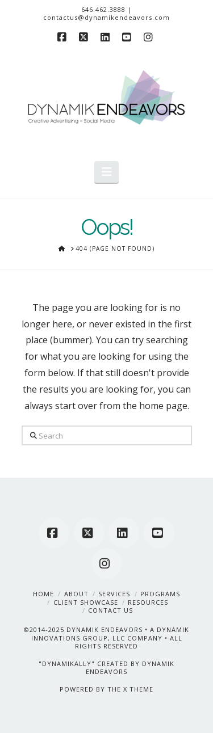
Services (114, 593)
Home (43, 593)
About (76, 593)
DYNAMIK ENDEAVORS (104, 629)
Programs (160, 593)
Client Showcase (85, 602)
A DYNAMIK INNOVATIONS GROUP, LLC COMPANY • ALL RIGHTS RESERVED (110, 637)
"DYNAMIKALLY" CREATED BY (90, 663)
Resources (148, 602)
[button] (106, 172)
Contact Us (110, 610)
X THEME (138, 689)
